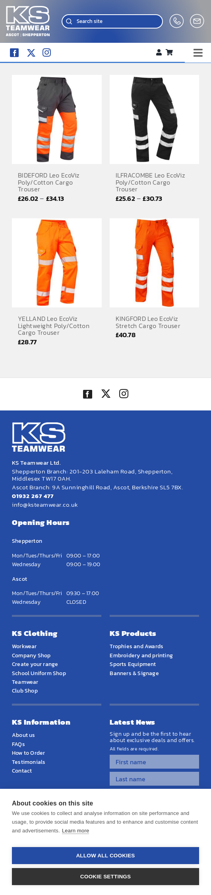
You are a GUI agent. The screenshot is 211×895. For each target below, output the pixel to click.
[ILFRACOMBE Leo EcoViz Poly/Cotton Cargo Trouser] (154, 119)
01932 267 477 (33, 495)
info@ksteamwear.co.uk (45, 504)
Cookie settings (105, 877)
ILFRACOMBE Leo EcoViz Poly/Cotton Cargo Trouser (150, 182)
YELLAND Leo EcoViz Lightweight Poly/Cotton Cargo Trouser (53, 325)
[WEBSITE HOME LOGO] (28, 9)
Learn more (75, 831)
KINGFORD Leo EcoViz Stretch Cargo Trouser (148, 322)
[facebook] (14, 52)
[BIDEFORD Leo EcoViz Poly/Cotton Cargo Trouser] (57, 119)
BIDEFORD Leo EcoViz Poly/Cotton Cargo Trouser (49, 182)
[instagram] (47, 52)
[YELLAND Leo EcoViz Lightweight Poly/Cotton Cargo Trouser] (57, 263)
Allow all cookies (105, 856)
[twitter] (106, 395)
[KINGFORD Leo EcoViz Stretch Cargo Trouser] (154, 263)
